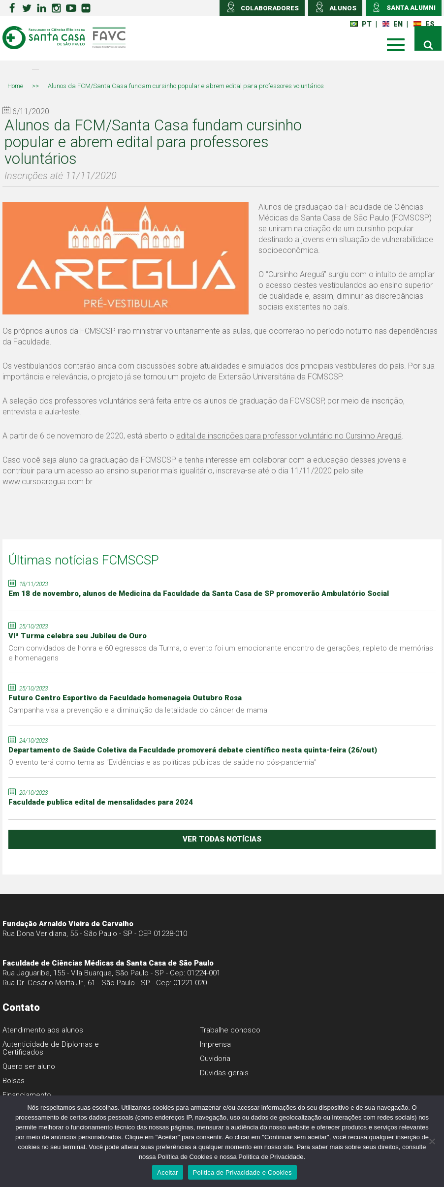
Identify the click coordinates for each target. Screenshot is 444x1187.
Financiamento (26, 1095)
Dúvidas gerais (224, 1072)
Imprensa (215, 1044)
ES (424, 24)
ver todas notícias (222, 839)
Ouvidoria (215, 1058)
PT (361, 24)
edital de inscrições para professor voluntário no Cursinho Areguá (289, 435)
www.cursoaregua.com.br (47, 481)
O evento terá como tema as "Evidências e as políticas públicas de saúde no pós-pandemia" (162, 762)
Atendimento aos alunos (42, 1030)
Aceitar (167, 1172)
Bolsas (13, 1080)
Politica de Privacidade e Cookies (242, 1172)
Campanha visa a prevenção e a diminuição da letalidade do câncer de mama (137, 710)
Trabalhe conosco (230, 1030)
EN (392, 24)
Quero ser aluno (28, 1066)
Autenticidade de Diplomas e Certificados (50, 1048)
